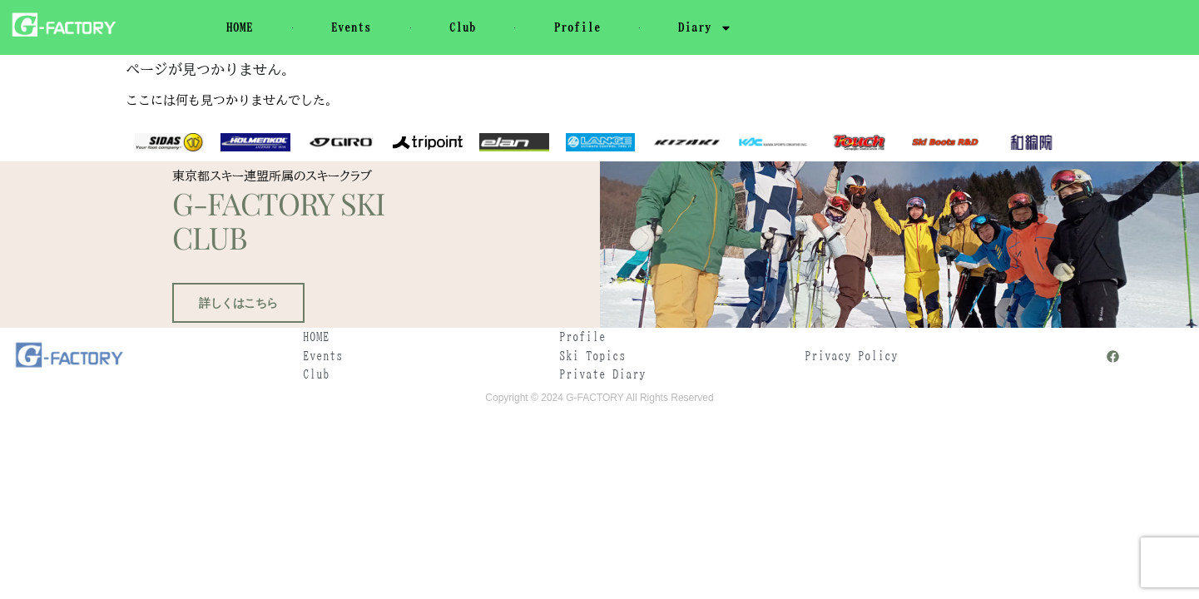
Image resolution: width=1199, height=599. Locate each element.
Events (351, 27)
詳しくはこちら (234, 342)
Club (462, 27)
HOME (239, 27)
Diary (705, 27)
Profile (577, 27)
